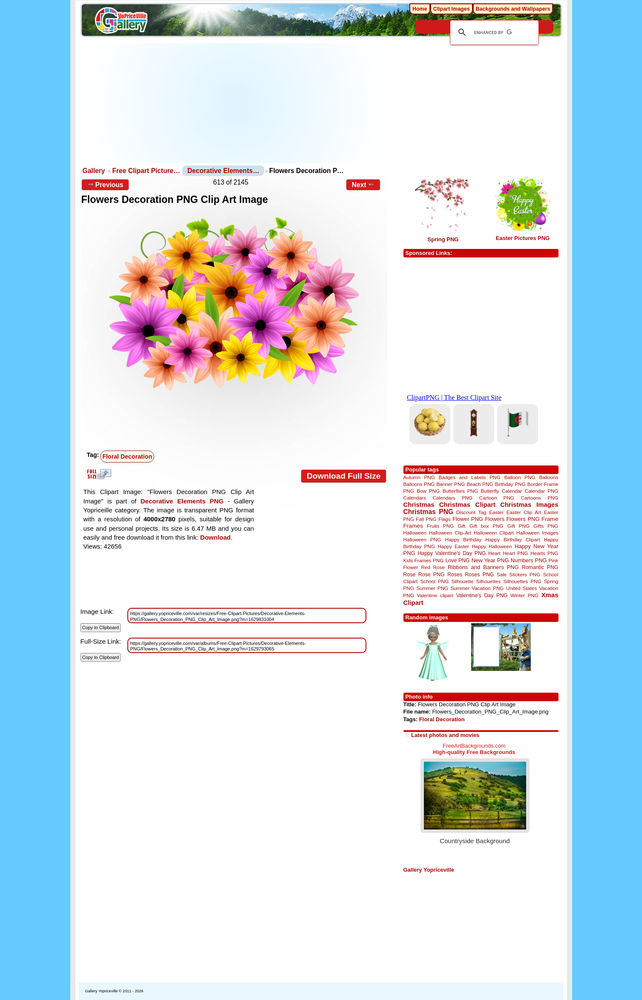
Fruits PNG (440, 526)
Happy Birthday (463, 539)
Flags (444, 519)
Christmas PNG (428, 511)
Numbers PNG (529, 560)
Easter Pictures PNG (523, 238)
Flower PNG (467, 519)
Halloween (415, 532)
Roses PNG (479, 575)
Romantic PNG (540, 567)
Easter (496, 512)
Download (215, 537)
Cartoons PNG (540, 497)
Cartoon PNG (496, 497)
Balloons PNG (419, 484)
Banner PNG (451, 484)
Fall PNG (426, 519)
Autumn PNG (419, 477)
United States (521, 588)
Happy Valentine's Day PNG (451, 553)
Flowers (494, 519)
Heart (494, 553)
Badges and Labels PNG (470, 477)
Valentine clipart (435, 595)
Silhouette (462, 581)
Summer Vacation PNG (477, 588)
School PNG (434, 581)
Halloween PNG (422, 539)
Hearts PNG (544, 553)
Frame (549, 519)
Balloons (549, 477)
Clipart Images (451, 9)
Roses (454, 575)
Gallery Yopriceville (428, 870)
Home (419, 9)
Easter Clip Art (524, 512)
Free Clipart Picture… (146, 170)
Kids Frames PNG (423, 560)
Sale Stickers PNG (518, 574)
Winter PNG (524, 595)
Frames (413, 526)
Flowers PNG (522, 519)
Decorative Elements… (223, 170)
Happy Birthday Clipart (512, 539)
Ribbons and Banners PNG (483, 567)
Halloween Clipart (494, 532)
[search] (493, 32)
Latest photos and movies (445, 735)
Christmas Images (529, 504)
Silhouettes (488, 581)
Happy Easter (453, 546)
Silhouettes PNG (522, 581)
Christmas (419, 504)
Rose (409, 575)
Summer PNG (432, 588)
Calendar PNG (542, 491)
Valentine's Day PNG (482, 595)
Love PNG (457, 561)
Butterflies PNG (460, 491)
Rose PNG (431, 575)
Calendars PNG (452, 497)
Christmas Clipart (467, 504)
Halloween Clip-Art (450, 532)
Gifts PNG (545, 526)
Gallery (94, 170)
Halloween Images (537, 532)
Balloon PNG (519, 477)
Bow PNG (428, 491)
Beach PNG (479, 484)
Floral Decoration (442, 719)
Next (363, 184)
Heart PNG (515, 553)
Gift (461, 526)
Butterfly (490, 491)
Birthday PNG (510, 484)
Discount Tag (471, 512)
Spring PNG (443, 239)
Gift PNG (518, 526)
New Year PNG (490, 560)
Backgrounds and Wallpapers (513, 9)
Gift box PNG (486, 526)
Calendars (414, 497)
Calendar (512, 491)
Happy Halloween (492, 546)
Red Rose (433, 567)
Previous (105, 184)
